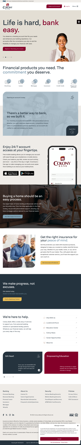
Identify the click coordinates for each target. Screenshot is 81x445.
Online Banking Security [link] (53, 394)
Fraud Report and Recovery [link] (53, 399)
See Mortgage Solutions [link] (13, 216)
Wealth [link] (5, 407)
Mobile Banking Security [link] (53, 397)
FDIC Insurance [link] (73, 399)
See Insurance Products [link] (50, 262)
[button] (79, 22)
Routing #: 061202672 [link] (17, 442)
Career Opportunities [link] (27, 397)
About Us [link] (24, 391)
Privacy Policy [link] (64, 442)
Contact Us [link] (24, 394)
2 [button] (7, 57)
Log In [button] (67, 6)
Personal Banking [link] (8, 394)
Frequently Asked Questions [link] (30, 402)
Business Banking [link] (8, 397)
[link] (7, 6)
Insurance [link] (6, 402)
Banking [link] (6, 391)
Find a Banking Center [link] (12, 299)
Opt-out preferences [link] (55, 442)
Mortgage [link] (6, 404)
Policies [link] (71, 391)
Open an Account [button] (54, 6)
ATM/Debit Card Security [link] (53, 402)
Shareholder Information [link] (28, 399)
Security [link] (48, 391)
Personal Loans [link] (7, 399)
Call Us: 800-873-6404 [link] (32, 442)
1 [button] (5, 57)
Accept (59, 439)
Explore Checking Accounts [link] (14, 49)
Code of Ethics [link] (73, 397)
